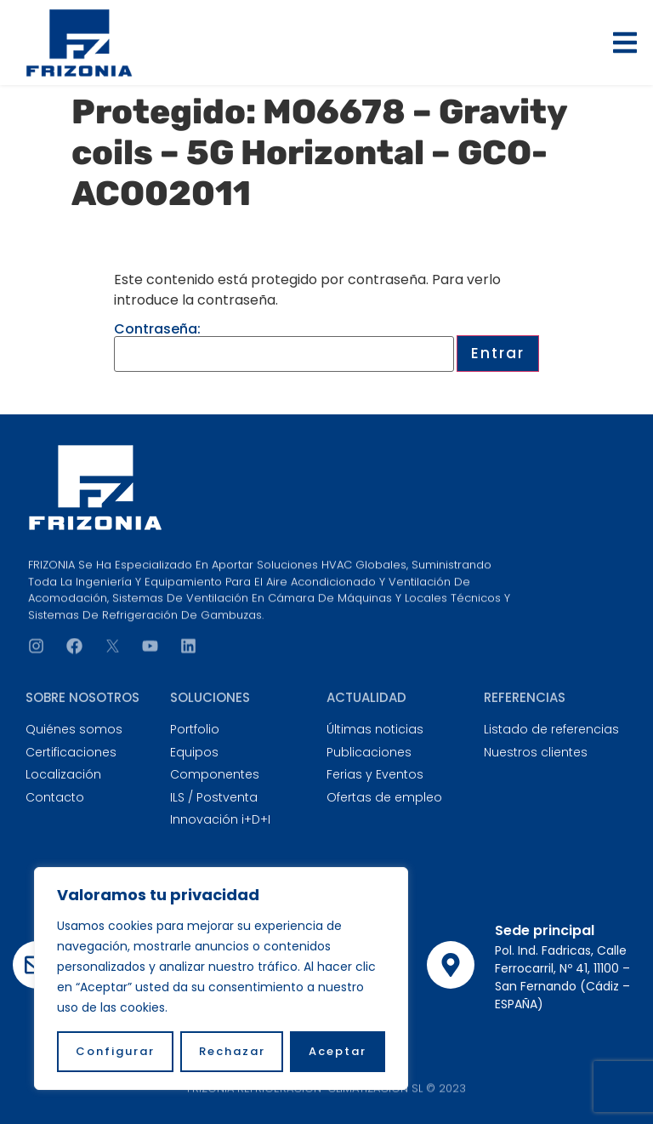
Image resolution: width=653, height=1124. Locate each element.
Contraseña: (284, 347)
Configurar (115, 1051)
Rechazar (232, 1051)
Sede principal (544, 930)
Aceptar (337, 1051)
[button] (625, 42)
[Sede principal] (450, 965)
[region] (221, 978)
